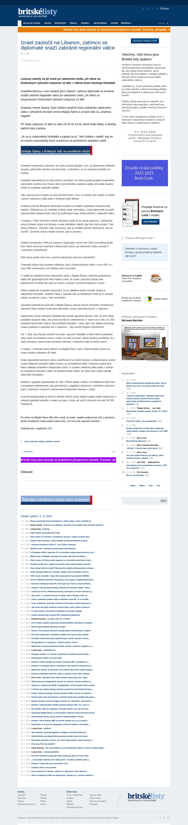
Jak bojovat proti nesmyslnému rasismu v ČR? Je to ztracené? (146, 466)
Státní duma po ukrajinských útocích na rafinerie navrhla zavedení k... (61, 681)
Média (43, 801)
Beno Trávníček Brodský (147, 445)
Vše (158, 485)
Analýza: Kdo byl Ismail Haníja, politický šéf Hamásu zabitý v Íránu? (61, 588)
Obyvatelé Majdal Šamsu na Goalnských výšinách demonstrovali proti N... (63, 713)
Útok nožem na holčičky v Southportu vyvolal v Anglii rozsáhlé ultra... (60, 537)
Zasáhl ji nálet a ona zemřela (43, 767)
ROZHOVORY (60, 23)
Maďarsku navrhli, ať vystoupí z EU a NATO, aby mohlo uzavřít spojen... (62, 670)
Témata (73, 23)
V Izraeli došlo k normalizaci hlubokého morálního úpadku (56, 611)
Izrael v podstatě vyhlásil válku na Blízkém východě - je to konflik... (60, 599)
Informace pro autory (97, 801)
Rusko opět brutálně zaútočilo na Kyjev (48, 627)
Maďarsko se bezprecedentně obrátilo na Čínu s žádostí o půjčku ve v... (62, 646)
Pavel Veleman (37, 748)
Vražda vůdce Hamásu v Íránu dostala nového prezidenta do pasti (58, 541)
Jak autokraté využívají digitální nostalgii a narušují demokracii (58, 732)
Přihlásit (163, 8)
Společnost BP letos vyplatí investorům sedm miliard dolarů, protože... (61, 564)
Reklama (70, 804)
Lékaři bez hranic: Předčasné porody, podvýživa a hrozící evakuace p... (62, 591)
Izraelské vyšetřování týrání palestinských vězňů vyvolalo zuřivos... (60, 638)
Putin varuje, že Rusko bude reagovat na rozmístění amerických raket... (61, 560)
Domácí (44, 795)
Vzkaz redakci (95, 798)
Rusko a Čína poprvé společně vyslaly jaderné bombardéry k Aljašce (61, 631)
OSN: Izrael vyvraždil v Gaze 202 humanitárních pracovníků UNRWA (59, 576)
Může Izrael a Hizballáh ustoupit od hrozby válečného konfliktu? (58, 556)
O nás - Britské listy (74, 795)
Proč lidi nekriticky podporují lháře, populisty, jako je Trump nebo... (60, 756)
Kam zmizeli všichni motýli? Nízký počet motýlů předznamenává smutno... (62, 568)
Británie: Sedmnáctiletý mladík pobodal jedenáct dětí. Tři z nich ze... (61, 705)
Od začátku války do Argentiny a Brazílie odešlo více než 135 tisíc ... (60, 709)
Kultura (21, 801)
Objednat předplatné (145, 41)
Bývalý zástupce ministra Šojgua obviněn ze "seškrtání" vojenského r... (62, 701)
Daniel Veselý (36, 525)
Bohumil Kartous (38, 619)
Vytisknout (27, 452)
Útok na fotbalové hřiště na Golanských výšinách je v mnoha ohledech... (62, 775)
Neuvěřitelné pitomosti (138, 441)
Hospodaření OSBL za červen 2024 (46, 658)
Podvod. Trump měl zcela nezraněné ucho (49, 764)
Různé (43, 804)
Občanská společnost (26, 804)
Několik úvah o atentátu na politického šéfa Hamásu (53, 549)
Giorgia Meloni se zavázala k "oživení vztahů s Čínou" (54, 642)
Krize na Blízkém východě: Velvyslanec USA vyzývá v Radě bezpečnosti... (62, 580)
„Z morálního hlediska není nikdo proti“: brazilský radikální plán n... (60, 760)
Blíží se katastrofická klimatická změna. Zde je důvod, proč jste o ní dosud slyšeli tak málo (146, 386)
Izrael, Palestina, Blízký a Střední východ (42, 441)
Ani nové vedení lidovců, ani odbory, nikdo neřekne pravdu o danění (144, 457)
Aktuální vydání (32, 23)
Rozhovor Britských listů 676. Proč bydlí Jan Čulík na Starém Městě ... (61, 584)
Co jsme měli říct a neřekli (58, 619)
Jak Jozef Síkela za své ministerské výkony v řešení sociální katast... (75, 748)
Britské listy (39, 13)
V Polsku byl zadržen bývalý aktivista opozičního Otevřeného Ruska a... (62, 689)
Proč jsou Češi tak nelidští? (43, 744)
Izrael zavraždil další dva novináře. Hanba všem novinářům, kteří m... (60, 572)
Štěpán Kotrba (143, 408)
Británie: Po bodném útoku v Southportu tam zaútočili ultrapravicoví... (61, 666)
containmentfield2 (51, 752)
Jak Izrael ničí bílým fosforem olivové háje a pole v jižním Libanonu (60, 607)
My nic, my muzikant (138, 475)
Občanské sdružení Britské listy (47, 818)
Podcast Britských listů (137, 238)
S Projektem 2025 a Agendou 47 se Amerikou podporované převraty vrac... (62, 552)
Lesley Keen (35, 529)
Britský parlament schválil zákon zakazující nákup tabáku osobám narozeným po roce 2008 (147, 431)
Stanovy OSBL (95, 795)
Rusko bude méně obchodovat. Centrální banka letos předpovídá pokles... (63, 697)
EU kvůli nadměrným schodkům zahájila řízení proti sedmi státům (60, 635)
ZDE (49, 428)
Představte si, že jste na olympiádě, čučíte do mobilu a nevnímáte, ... (61, 724)
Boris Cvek (36, 677)
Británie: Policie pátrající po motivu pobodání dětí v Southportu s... (60, 662)
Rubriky (86, 23)
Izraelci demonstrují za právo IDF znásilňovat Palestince (55, 615)
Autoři (114, 23)
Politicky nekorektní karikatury (139, 318)
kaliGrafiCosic (49, 650)
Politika (44, 798)
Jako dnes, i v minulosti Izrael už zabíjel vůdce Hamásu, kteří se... (59, 595)
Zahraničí (21, 795)
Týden (133, 485)
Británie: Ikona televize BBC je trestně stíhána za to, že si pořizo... (60, 721)
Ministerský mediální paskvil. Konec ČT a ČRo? (147, 412)
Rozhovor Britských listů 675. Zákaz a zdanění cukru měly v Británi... (61, 674)
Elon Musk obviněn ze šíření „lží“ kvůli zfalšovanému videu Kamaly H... (62, 740)
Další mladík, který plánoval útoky (45, 533)
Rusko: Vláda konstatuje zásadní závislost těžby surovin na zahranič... (62, 693)
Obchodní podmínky (75, 807)
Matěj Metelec (154, 462)
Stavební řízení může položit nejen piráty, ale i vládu (64, 677)
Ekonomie (22, 798)
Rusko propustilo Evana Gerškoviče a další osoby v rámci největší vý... (61, 521)
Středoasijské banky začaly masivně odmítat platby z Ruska (57, 717)
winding (45, 529)
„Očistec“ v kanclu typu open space (144, 448)
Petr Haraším (142, 472)
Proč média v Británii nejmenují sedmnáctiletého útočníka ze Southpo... (62, 623)
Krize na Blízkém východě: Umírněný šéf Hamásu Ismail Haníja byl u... (61, 603)
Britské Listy (146, 797)
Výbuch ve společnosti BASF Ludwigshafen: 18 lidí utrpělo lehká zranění (63, 685)
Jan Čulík (156, 408)
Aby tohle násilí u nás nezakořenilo (144, 421)
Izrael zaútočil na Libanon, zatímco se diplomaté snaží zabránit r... (60, 771)
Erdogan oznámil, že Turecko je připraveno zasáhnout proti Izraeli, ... (61, 654)
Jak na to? (130, 256)
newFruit (47, 728)
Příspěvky (126, 23)
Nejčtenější (101, 23)
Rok (151, 485)
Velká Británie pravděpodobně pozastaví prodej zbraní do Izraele (59, 736)
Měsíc (142, 485)
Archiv (47, 23)
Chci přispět (150, 222)
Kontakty (70, 798)
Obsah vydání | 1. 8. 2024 (36, 516)
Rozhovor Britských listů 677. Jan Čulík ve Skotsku (53, 545)
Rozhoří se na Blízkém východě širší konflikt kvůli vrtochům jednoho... (74, 525)
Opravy (70, 801)
